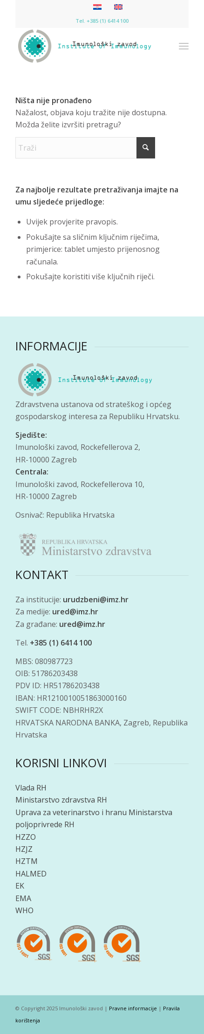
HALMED (31, 874)
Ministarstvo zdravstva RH (61, 800)
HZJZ (24, 849)
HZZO (25, 837)
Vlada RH (31, 788)
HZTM (26, 861)
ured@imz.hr (75, 611)
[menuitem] (184, 46)
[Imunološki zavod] (84, 46)
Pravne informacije (133, 1008)
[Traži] (85, 147)
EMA (23, 898)
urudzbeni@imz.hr (96, 599)
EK (19, 886)
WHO (24, 910)
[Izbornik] (184, 46)
